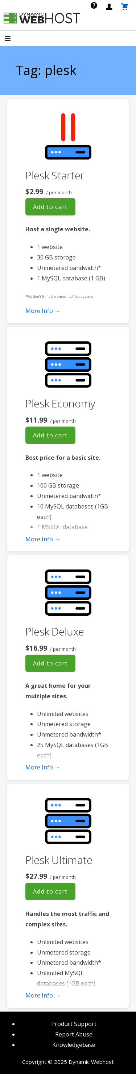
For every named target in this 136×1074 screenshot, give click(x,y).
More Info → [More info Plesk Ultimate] (42, 995)
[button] (14, 39)
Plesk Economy (60, 403)
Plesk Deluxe (54, 631)
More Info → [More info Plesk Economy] (42, 539)
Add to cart (50, 207)
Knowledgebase (73, 1045)
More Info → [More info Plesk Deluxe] (42, 767)
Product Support (73, 1024)
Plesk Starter (54, 175)
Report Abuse (73, 1034)
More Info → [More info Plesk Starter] (42, 311)
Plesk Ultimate (58, 860)
